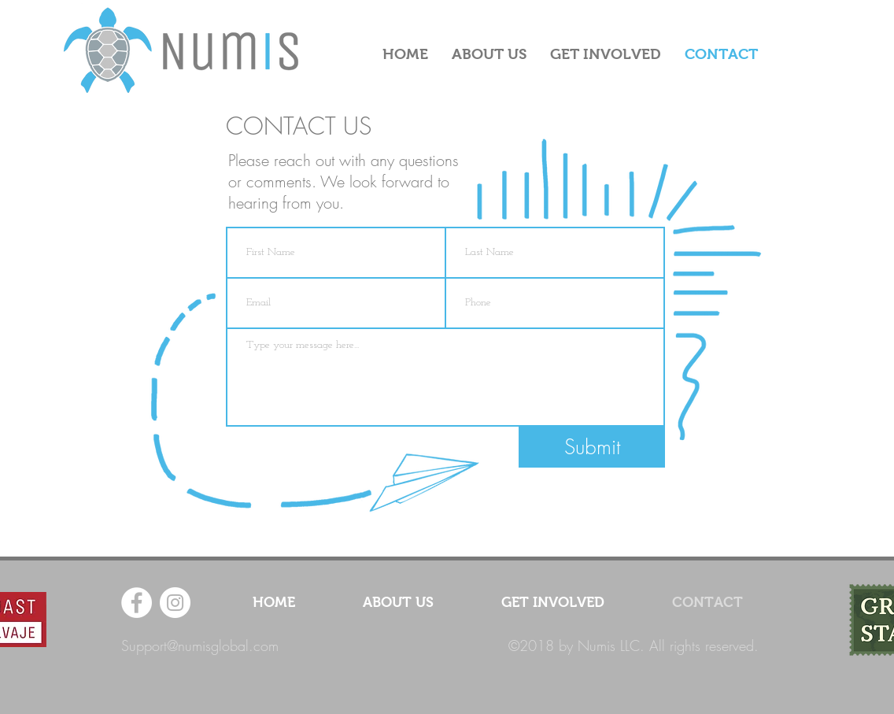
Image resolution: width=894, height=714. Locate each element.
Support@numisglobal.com (200, 645)
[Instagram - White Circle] (175, 602)
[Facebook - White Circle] (136, 602)
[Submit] (592, 447)
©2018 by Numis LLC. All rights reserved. (633, 645)
